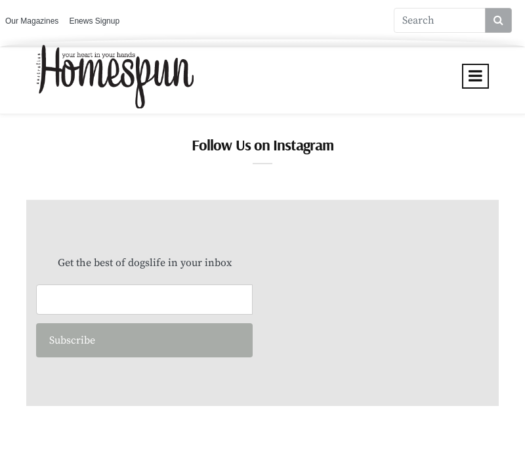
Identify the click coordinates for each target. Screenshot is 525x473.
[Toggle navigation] (475, 76)
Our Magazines (31, 21)
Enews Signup (94, 21)
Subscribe (72, 340)
